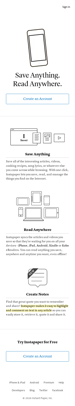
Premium (49, 382)
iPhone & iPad (17, 382)
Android (42, 245)
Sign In (66, 7)
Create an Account (37, 99)
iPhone (22, 245)
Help (61, 382)
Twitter (43, 390)
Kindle (53, 245)
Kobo (65, 245)
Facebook (57, 390)
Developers (18, 390)
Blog (32, 390)
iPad (32, 245)
